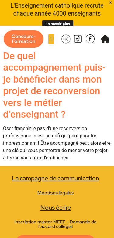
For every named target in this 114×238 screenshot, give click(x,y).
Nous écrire (55, 202)
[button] (51, 34)
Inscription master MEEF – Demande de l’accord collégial (55, 218)
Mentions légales (55, 187)
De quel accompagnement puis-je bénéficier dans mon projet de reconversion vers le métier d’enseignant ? (54, 79)
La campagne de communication (55, 173)
